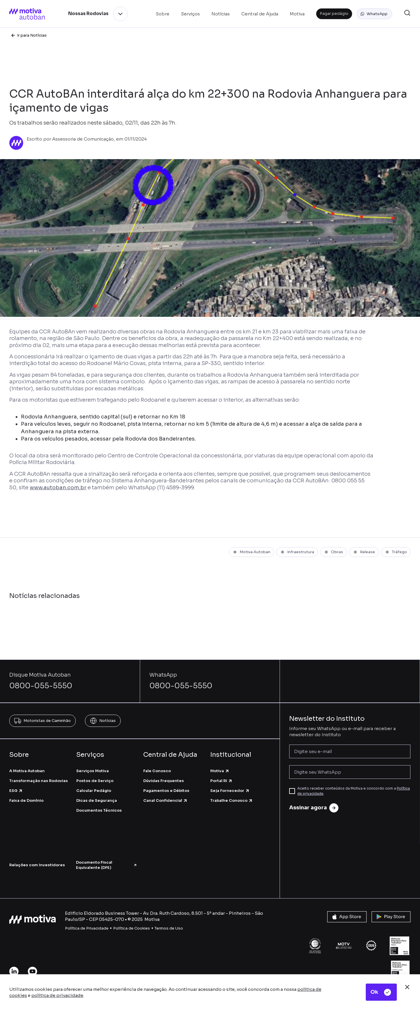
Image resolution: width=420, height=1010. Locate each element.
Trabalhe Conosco (231, 800)
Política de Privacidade (86, 928)
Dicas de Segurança (96, 800)
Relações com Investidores (37, 864)
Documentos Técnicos (99, 810)
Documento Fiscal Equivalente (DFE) (106, 865)
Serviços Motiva (92, 770)
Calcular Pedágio (93, 790)
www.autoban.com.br (58, 487)
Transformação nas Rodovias (38, 780)
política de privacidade (57, 995)
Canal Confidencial (165, 800)
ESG (16, 790)
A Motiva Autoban (27, 770)
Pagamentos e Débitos (166, 790)
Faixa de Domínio (26, 800)
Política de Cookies (131, 928)
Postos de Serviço (94, 780)
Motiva (219, 770)
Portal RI (221, 780)
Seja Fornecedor (230, 790)
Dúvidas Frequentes (163, 780)
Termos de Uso (169, 928)
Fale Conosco (157, 770)
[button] (374, 13)
